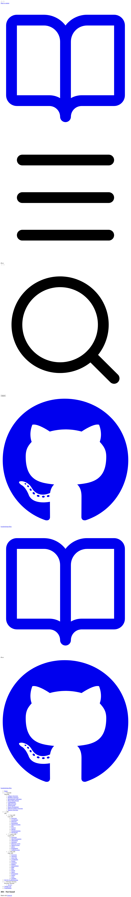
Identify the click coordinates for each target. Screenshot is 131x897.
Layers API (11, 836)
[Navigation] (65, 261)
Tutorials (6, 794)
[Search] (65, 394)
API (5, 813)
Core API (10, 816)
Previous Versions (9, 883)
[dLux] (65, 132)
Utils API (10, 853)
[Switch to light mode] (3, 264)
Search (3, 395)
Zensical (9, 895)
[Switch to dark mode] (1, 264)
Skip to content (5, 3)
